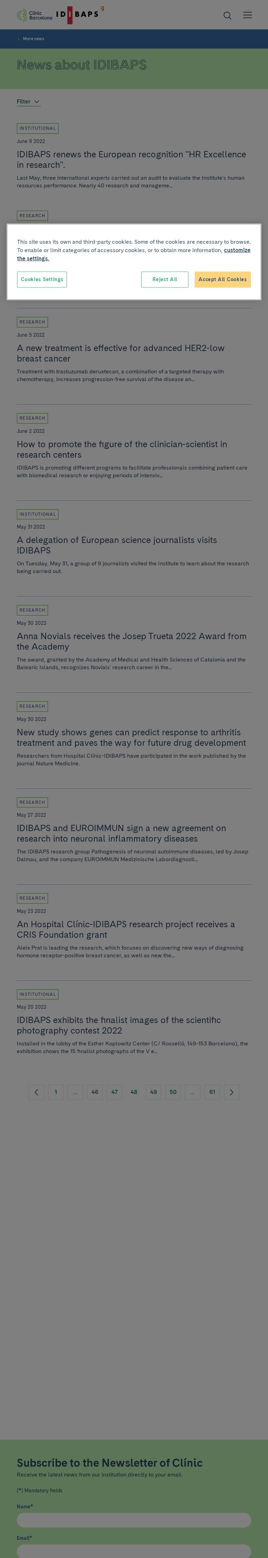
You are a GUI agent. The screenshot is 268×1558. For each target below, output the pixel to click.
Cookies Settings (42, 279)
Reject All (164, 279)
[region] (134, 262)
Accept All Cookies (223, 279)
